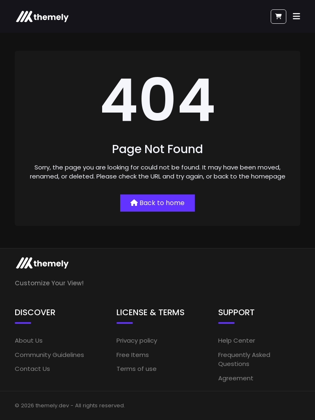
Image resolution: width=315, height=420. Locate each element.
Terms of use (136, 368)
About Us (29, 340)
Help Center (236, 340)
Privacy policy (136, 340)
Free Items (132, 354)
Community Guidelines (49, 354)
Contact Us (32, 368)
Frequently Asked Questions (244, 359)
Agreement (235, 378)
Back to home (157, 203)
